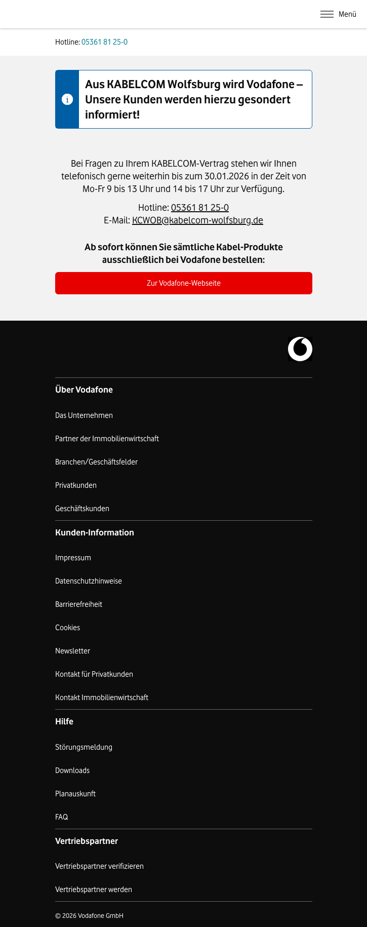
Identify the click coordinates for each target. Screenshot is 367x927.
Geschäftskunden (82, 508)
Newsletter (72, 650)
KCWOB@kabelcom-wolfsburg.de (197, 219)
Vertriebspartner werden (93, 889)
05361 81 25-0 (200, 207)
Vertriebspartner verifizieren (99, 866)
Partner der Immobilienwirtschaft (107, 438)
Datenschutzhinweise (88, 581)
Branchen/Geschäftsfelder (96, 462)
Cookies (67, 627)
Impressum (73, 557)
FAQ (61, 817)
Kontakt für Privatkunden (94, 674)
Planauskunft (75, 793)
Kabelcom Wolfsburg (122, 14)
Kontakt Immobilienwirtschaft (101, 697)
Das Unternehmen (84, 415)
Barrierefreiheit (78, 604)
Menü (347, 14)
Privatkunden (76, 485)
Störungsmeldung (83, 747)
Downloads (72, 770)
